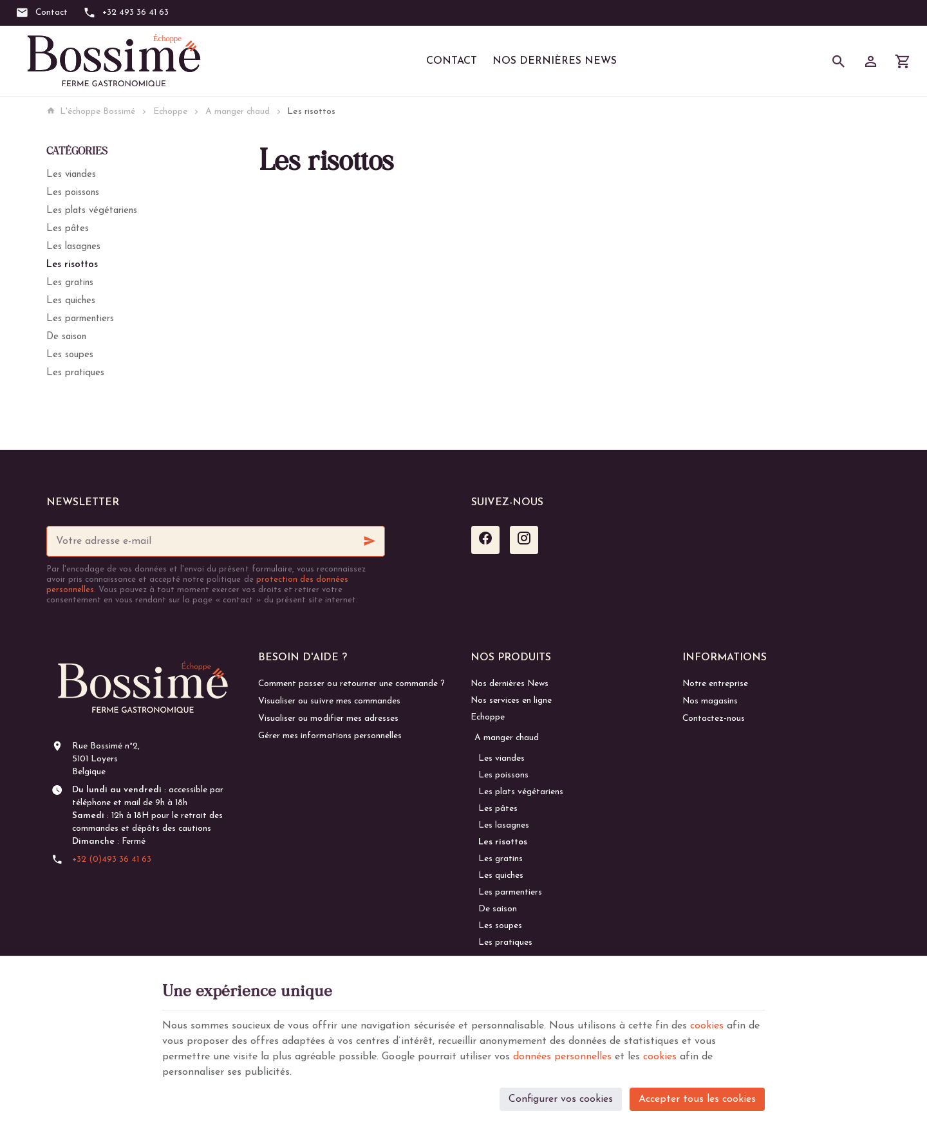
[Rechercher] (839, 61)
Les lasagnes (73, 247)
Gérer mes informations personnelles (329, 736)
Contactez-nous (713, 718)
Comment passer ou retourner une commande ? (351, 684)
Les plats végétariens (91, 211)
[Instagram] (524, 540)
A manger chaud (237, 111)
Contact (451, 61)
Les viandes (71, 175)
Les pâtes (67, 229)
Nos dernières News (554, 61)
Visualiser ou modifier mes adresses (328, 718)
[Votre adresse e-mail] (215, 541)
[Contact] (41, 13)
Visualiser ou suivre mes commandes (329, 701)
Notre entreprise (715, 684)
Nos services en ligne (511, 700)
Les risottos (72, 265)
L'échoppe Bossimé (90, 111)
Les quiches (70, 301)
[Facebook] (485, 540)
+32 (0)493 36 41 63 (111, 859)
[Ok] (369, 541)
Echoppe (170, 111)
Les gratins (69, 283)
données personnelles (562, 1057)
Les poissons (72, 193)
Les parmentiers (80, 319)
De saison (66, 337)
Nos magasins (710, 701)
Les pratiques (75, 373)
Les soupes (69, 355)
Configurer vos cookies (561, 1099)
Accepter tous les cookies (697, 1099)
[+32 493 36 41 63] (126, 13)
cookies (707, 1026)
